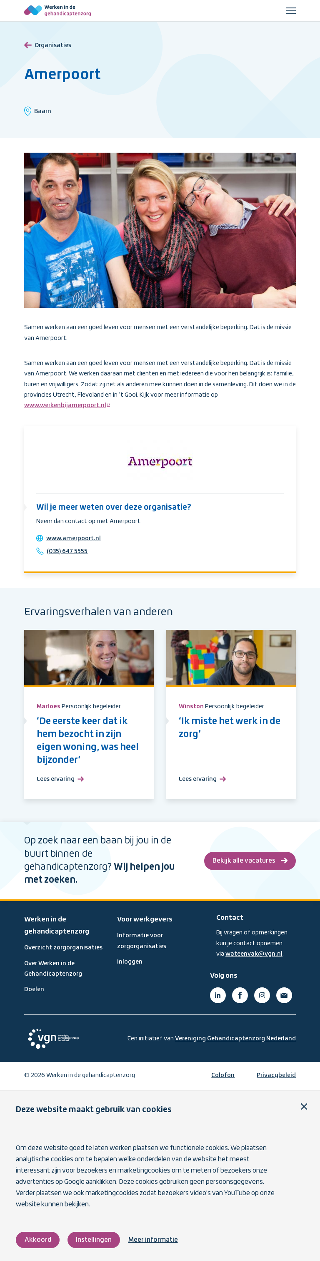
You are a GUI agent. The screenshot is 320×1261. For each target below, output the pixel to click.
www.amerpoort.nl (73, 538)
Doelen (34, 990)
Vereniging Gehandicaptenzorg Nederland (235, 1039)
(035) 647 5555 (67, 552)
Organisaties (47, 44)
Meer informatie (153, 1240)
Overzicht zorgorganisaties (63, 948)
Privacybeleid (276, 1076)
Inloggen (129, 962)
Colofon (223, 1076)
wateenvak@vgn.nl (253, 954)
